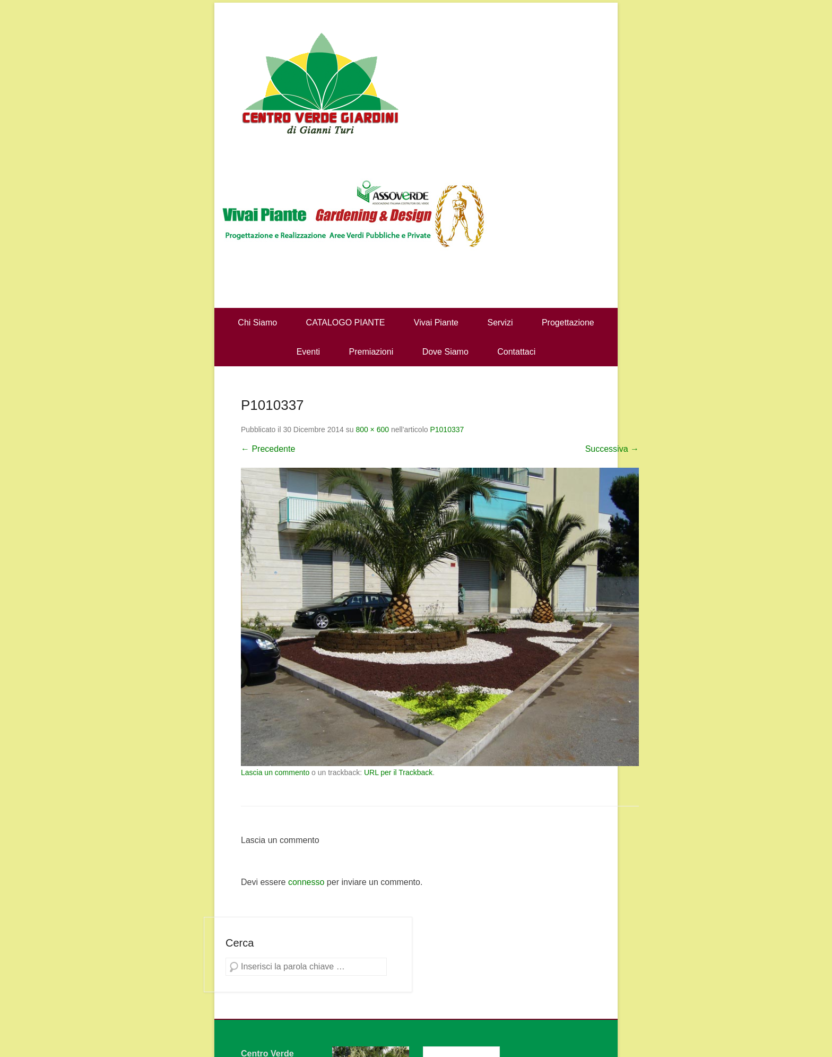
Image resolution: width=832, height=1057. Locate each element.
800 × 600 (372, 429)
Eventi (308, 351)
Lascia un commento (275, 772)
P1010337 (447, 429)
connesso (306, 882)
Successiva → (612, 448)
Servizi (500, 322)
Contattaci (516, 351)
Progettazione (568, 322)
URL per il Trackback (398, 772)
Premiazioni (371, 351)
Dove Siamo (445, 351)
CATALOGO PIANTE (345, 322)
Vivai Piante (436, 322)
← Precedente (268, 448)
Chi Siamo (257, 322)
